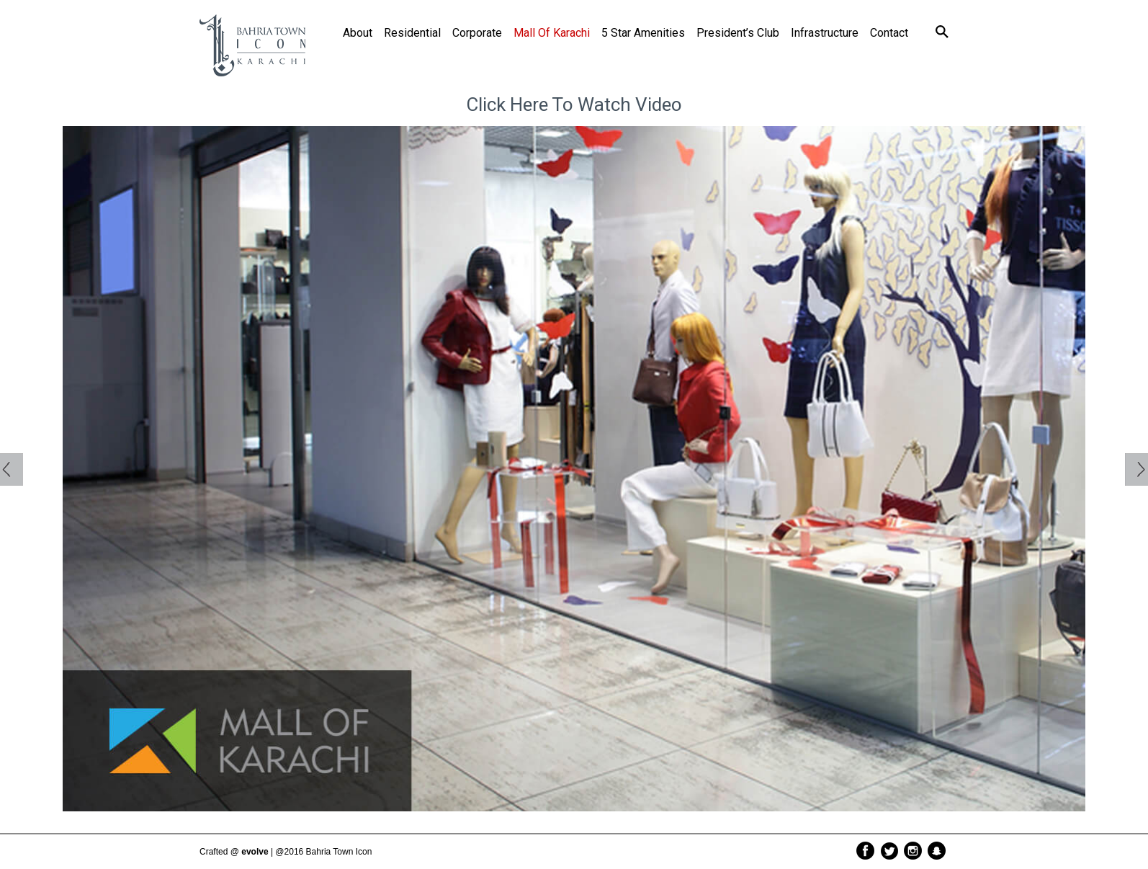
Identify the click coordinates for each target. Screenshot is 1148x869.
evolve (254, 852)
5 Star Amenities (643, 33)
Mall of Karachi (552, 33)
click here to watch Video (574, 104)
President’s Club (737, 33)
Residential (412, 33)
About (357, 33)
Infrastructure (824, 33)
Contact (889, 33)
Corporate (477, 33)
